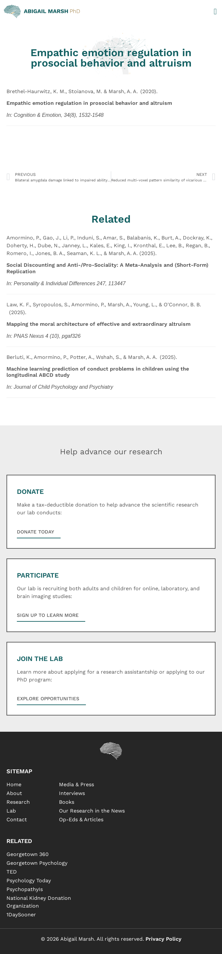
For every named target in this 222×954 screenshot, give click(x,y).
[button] (215, 11)
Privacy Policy (163, 939)
